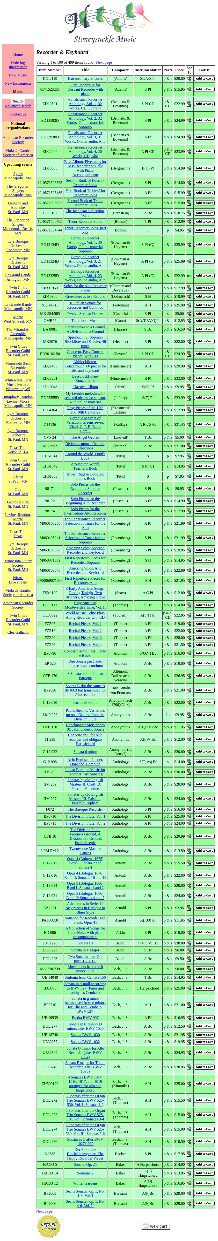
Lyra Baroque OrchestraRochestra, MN (18, 418)
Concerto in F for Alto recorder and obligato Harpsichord (85, 739)
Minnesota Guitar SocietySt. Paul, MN (17, 565)
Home (18, 54)
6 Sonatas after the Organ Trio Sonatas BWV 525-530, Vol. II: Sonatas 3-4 (85, 1114)
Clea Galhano (18, 632)
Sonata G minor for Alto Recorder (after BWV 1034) (85, 1052)
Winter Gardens (85, 1183)
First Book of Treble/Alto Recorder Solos (85, 193)
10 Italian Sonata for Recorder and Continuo (85, 305)
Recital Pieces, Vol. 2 (85, 631)
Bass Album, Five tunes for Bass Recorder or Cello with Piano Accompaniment (85, 168)
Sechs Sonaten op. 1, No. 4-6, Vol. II (85, 1203)
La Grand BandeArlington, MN (18, 277)
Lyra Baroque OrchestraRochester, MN (18, 245)
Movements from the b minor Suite (85, 969)
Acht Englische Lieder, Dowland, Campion (85, 762)
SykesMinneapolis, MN (18, 176)
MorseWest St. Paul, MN (18, 319)
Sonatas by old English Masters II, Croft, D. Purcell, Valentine (85, 784)
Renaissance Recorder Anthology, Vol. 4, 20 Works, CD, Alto (85, 151)
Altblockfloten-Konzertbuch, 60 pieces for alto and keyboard (85, 366)
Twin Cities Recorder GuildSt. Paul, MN (18, 291)
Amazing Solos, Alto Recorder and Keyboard (85, 570)
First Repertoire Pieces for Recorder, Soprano (85, 560)
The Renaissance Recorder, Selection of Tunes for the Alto (85, 523)
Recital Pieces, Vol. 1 (85, 624)
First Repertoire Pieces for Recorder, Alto (85, 580)
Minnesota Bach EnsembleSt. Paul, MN (17, 367)
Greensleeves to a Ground (85, 296)
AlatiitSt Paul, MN (18, 479)
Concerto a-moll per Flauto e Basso (85, 653)
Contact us (18, 114)
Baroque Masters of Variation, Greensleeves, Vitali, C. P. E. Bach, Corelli (85, 424)
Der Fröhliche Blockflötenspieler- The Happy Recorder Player (85, 1153)
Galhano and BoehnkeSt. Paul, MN (18, 207)
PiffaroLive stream (18, 580)
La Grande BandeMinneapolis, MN (18, 306)
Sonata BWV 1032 (85, 1042)
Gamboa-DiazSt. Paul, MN (18, 504)
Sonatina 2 (85, 1173)
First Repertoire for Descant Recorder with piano (85, 89)
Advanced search (18, 106)
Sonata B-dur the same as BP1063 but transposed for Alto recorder (85, 690)
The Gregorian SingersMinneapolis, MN (18, 190)
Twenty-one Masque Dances (85, 851)
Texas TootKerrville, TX (18, 450)
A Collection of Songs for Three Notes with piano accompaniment (85, 932)
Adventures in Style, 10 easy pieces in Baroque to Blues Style (85, 908)
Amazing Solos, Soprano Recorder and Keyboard (85, 550)
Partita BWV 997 (85, 1018)
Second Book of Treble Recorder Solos (85, 203)
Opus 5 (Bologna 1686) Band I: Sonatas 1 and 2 (85, 885)
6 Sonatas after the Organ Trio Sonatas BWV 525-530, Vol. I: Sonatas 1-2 (85, 1100)
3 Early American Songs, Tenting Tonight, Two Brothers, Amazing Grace (85, 592)
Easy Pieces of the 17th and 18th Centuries (85, 410)
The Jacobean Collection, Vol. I (85, 213)
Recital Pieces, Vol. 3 (85, 638)
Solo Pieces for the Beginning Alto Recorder (85, 501)
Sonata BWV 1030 (85, 1035)
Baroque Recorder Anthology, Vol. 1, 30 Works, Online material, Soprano (85, 244)
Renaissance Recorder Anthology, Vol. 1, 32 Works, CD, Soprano (85, 103)
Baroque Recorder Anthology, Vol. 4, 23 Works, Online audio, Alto (85, 275)
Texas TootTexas (17, 533)
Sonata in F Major (85, 950)
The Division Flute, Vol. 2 (85, 823)
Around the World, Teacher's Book (85, 466)
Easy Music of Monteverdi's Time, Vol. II (85, 605)
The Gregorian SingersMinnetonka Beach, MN (18, 226)
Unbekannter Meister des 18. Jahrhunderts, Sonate (85, 727)
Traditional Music (85, 321)
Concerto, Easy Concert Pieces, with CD (85, 354)
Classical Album (85, 387)
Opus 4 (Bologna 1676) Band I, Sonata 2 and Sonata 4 (85, 863)
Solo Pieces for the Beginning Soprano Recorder (85, 488)
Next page (104, 62)
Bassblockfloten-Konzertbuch (85, 378)
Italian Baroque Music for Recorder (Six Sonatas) (85, 772)
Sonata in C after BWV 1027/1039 (85, 1141)
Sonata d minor (85, 752)
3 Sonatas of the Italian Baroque (85, 675)
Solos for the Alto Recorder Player (85, 288)
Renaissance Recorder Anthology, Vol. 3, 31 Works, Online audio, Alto (85, 137)
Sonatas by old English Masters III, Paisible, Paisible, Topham (85, 798)
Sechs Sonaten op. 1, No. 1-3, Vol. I (85, 1193)
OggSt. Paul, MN (18, 492)
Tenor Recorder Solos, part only (85, 230)
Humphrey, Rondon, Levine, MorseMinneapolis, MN (18, 401)
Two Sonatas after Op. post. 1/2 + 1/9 (85, 959)
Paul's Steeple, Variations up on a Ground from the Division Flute (85, 714)
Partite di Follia (85, 702)
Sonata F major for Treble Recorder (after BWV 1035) (85, 1067)
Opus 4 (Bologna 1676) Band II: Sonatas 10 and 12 (85, 875)
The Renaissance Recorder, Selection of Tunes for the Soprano (85, 537)
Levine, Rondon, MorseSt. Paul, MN (18, 519)
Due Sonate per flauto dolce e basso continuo (85, 663)
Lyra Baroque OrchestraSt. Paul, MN (18, 262)
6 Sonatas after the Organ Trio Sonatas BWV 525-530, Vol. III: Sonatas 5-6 (85, 1129)
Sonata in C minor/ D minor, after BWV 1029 (85, 1026)
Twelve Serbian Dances (85, 314)
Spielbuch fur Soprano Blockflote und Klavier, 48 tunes (85, 341)
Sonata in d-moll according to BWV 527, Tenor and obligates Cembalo (85, 988)
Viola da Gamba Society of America (18, 153)
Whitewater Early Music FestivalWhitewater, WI (18, 384)
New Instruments (18, 83)
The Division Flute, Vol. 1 (85, 816)
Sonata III (85, 943)
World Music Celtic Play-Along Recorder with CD (85, 615)
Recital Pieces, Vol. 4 (85, 645)
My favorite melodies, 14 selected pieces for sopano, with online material (85, 397)
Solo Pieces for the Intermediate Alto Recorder (85, 511)
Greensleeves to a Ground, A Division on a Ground (85, 329)
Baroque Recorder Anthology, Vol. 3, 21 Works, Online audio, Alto (85, 261)
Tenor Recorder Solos (85, 221)
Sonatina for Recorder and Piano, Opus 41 (85, 920)
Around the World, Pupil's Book (85, 456)
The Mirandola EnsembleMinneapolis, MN (18, 333)
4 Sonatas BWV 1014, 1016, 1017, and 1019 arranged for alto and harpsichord (85, 1083)
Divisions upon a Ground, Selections (85, 446)
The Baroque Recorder (85, 809)
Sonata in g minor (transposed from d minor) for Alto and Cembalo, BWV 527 (85, 1004)
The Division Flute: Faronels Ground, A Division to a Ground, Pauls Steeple (85, 836)
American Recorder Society (18, 140)
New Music (18, 75)
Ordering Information (18, 65)
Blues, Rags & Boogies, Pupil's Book (85, 476)
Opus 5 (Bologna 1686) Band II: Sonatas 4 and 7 (85, 895)
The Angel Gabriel (85, 437)
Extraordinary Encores (85, 78)
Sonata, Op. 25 (85, 1164)
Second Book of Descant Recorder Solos (85, 182)
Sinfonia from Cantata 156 (85, 977)
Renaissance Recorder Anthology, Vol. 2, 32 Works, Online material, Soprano (85, 120)
